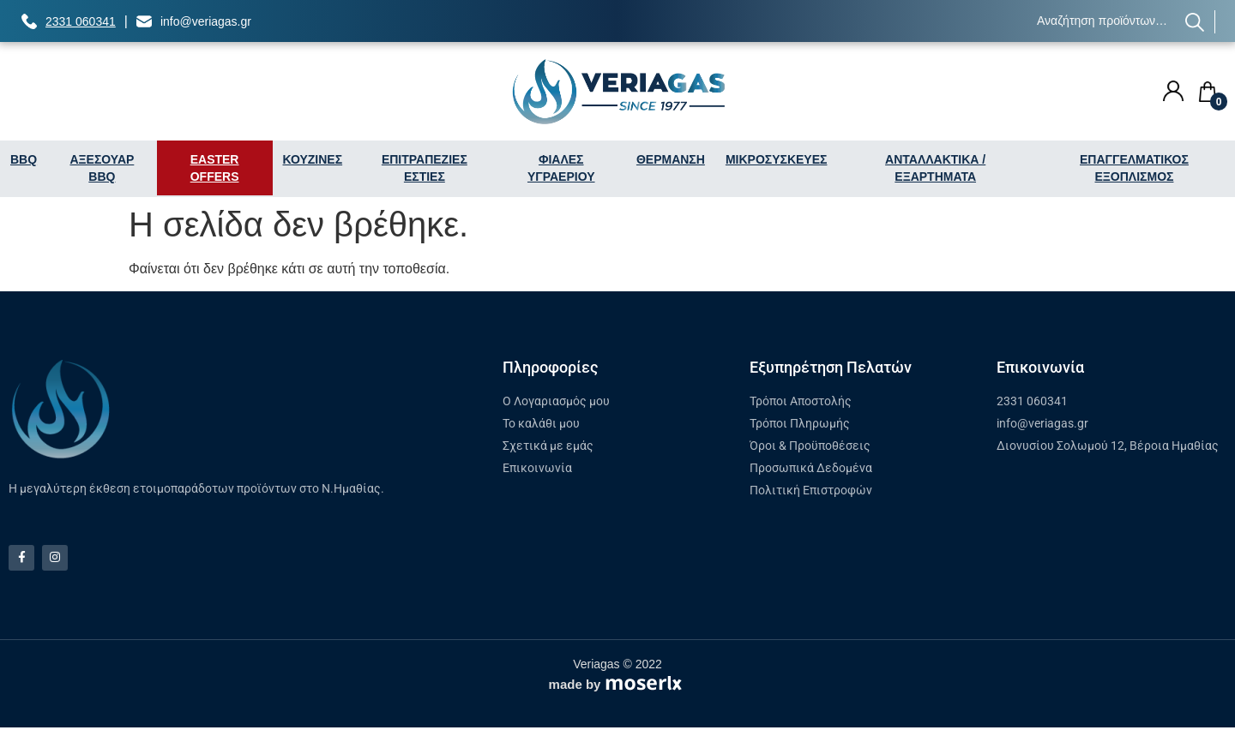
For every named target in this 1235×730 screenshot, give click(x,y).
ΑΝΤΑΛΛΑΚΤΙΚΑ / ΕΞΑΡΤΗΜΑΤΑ (935, 168)
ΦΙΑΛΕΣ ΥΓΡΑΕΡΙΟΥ (561, 168)
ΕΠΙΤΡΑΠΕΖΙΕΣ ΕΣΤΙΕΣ (424, 168)
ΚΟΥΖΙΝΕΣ (313, 159)
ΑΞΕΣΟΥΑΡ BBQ (101, 168)
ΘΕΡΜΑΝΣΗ (670, 159)
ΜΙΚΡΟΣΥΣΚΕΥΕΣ (777, 159)
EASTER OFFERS (214, 168)
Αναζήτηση (1195, 21)
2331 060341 (80, 21)
